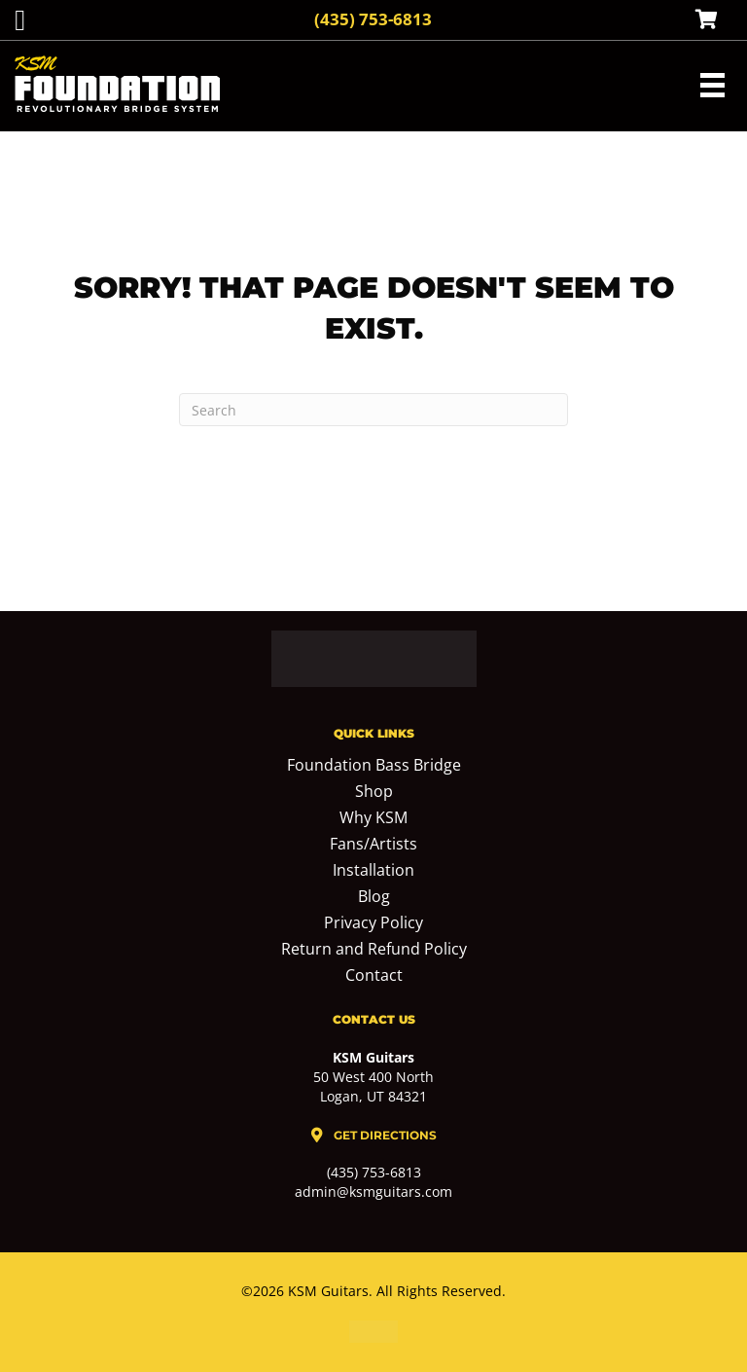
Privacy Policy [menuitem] (373, 924)
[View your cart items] (706, 20)
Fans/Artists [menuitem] (373, 845)
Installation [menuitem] (373, 871)
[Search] (373, 409)
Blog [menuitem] (374, 897)
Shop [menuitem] (374, 792)
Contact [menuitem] (374, 976)
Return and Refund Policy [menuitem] (374, 950)
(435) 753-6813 (373, 19)
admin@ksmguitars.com (373, 1191)
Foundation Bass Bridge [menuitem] (374, 766)
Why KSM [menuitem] (373, 819)
